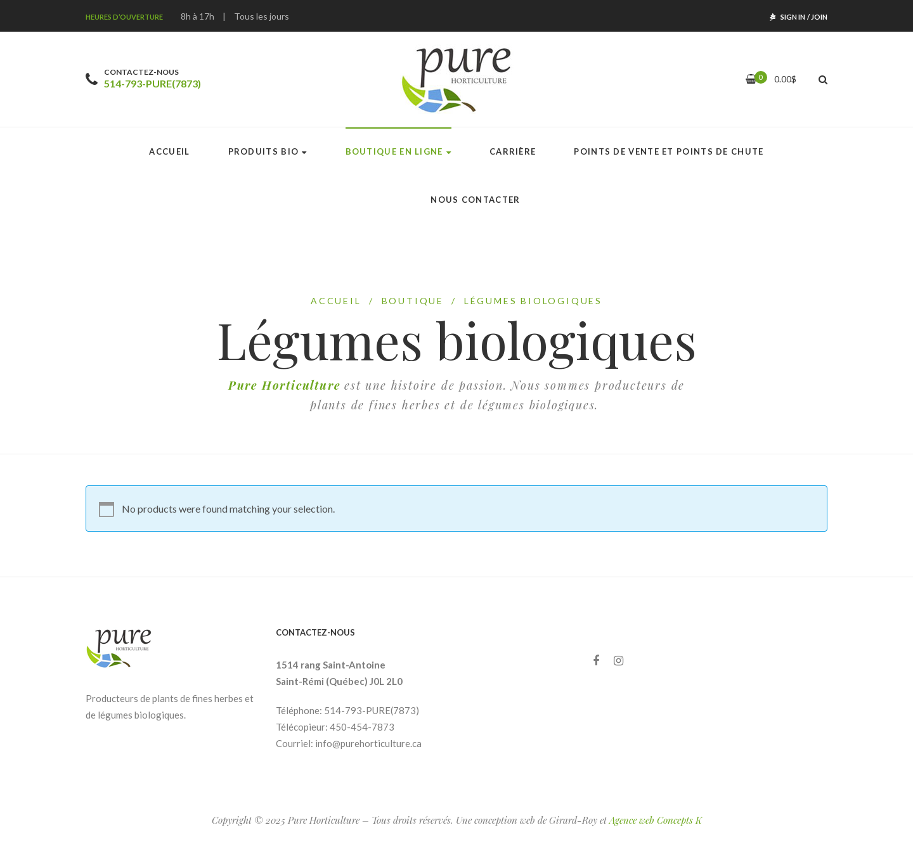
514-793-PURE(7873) (152, 83)
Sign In (792, 17)
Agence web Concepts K (655, 820)
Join (819, 17)
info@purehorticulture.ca (368, 743)
